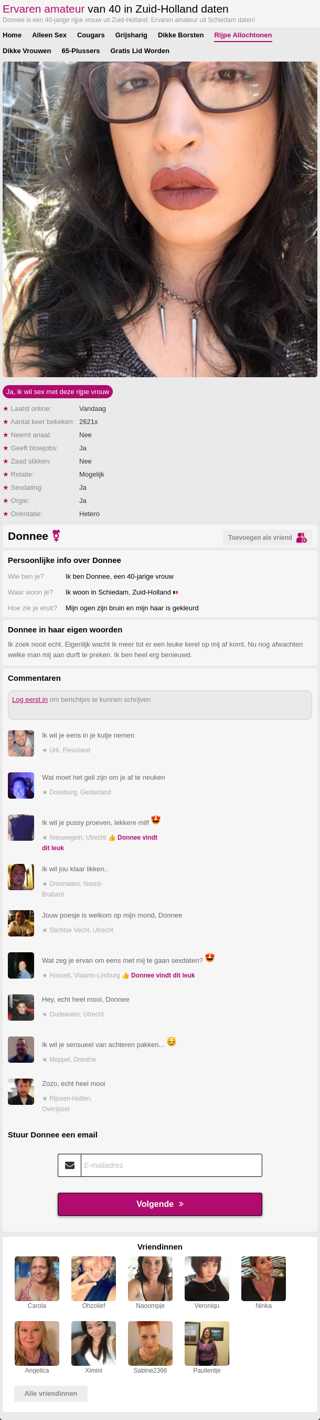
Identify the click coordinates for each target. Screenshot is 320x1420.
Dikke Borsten (181, 35)
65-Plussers (80, 51)
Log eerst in (30, 699)
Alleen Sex (49, 35)
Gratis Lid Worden (139, 51)
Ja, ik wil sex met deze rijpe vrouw (58, 392)
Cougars (91, 35)
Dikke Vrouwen (27, 51)
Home (12, 35)
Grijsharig (131, 35)
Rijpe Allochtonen (243, 35)
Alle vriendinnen (50, 1393)
